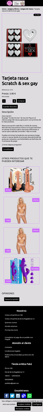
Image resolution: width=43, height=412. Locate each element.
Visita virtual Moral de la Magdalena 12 (20, 319)
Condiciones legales (12, 351)
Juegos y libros (13, 9)
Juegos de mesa (26, 9)
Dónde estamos (11, 326)
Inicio (4, 9)
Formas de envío (11, 330)
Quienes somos (11, 322)
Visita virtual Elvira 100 (14, 315)
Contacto (8, 347)
